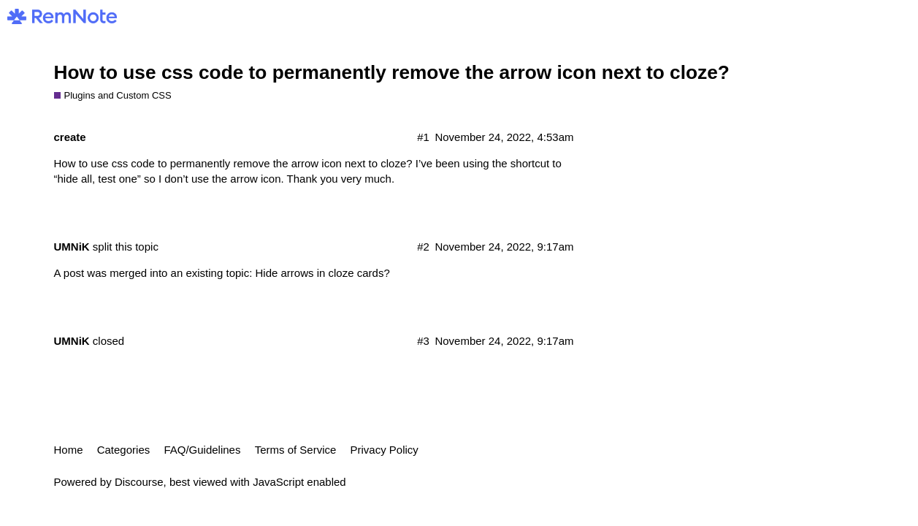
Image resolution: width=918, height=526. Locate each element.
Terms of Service (296, 449)
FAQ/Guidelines (202, 449)
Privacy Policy (384, 449)
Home (68, 449)
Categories (123, 449)
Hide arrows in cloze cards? (322, 273)
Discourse (139, 482)
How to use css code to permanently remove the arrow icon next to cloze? (392, 72)
